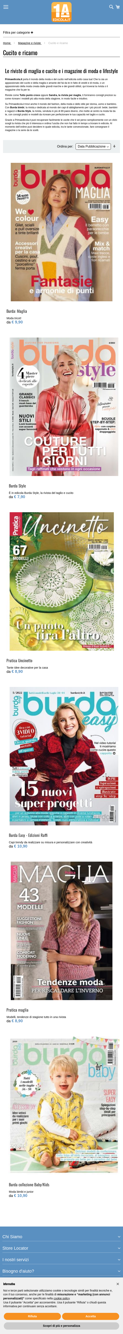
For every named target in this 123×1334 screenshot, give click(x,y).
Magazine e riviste (30, 43)
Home (7, 43)
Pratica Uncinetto (19, 660)
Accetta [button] (90, 1316)
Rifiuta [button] (32, 1316)
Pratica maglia (17, 1010)
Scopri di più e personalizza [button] (61, 1325)
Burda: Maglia (16, 311)
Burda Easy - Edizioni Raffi (28, 835)
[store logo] (61, 12)
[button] (118, 1284)
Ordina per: (65, 146)
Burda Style (17, 486)
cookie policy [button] (62, 1298)
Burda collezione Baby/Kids (29, 1184)
